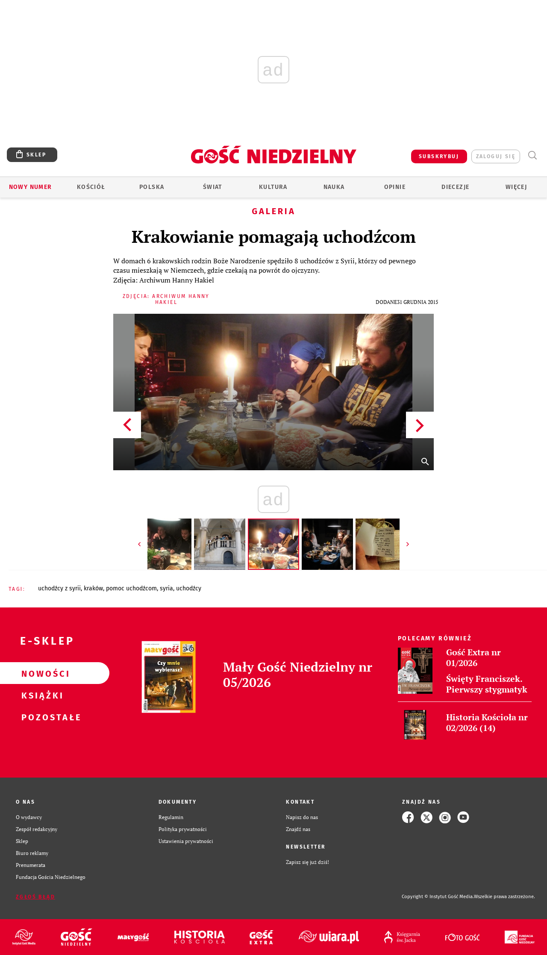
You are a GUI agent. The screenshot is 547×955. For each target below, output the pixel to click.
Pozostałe (41, 717)
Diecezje (455, 187)
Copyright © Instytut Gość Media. (438, 896)
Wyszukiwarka (532, 155)
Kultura (273, 187)
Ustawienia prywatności (186, 841)
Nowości (41, 673)
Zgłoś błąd (35, 897)
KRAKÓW (93, 588)
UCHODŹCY (188, 588)
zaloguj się (495, 156)
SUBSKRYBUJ (439, 156)
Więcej (516, 187)
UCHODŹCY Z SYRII (59, 588)
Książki (41, 695)
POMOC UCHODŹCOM (131, 588)
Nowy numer (30, 187)
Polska (151, 187)
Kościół (91, 187)
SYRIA (166, 588)
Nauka (334, 187)
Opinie (395, 187)
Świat (212, 187)
